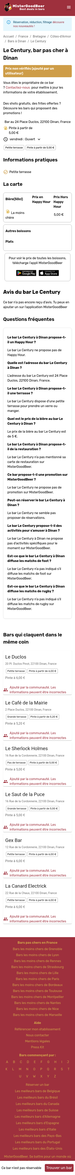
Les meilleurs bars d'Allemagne (37, 1117)
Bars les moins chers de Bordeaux (37, 985)
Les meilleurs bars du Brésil (37, 1097)
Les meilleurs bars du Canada (37, 1104)
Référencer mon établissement (37, 1029)
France (23, 36)
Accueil (8, 36)
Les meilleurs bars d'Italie (37, 1129)
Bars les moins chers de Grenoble (37, 949)
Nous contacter (37, 1035)
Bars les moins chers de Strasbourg (37, 967)
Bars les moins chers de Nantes (37, 1003)
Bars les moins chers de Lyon (37, 955)
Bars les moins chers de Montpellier (37, 997)
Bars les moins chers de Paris (37, 979)
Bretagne (39, 36)
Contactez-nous (18, 87)
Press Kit (37, 1047)
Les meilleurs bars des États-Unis (37, 1148)
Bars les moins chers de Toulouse (37, 991)
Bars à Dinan (17, 41)
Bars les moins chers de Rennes (37, 961)
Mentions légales (37, 1041)
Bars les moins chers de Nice (37, 1009)
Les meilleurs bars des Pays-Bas (37, 1136)
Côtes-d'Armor (60, 36)
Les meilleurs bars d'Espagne (37, 1123)
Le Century (38, 41)
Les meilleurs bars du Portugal (37, 1142)
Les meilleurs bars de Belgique (37, 1091)
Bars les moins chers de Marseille (37, 1015)
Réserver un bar (37, 1085)
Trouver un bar (59, 1167)
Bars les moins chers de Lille (37, 973)
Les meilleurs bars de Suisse (37, 1110)
